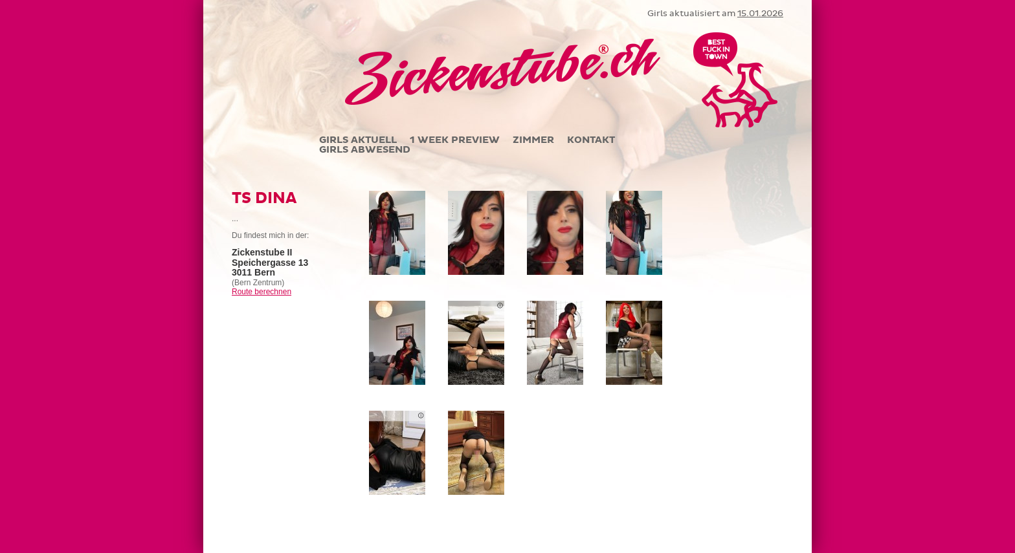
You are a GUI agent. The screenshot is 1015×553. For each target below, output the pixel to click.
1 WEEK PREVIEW (455, 140)
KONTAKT (591, 140)
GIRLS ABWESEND (364, 150)
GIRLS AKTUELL (358, 140)
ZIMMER (533, 140)
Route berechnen (261, 291)
